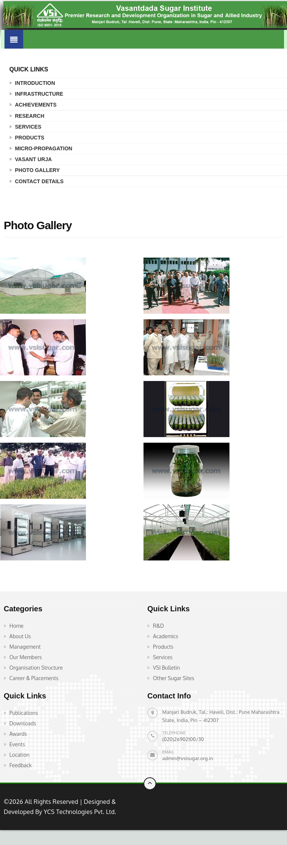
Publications (23, 713)
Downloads (22, 723)
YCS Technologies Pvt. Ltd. (79, 811)
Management (25, 646)
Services (28, 127)
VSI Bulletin (166, 667)
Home (16, 626)
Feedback (20, 765)
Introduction (35, 83)
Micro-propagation (43, 148)
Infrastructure (39, 94)
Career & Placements (33, 678)
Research (29, 116)
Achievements (35, 105)
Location (19, 755)
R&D (158, 626)
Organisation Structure (36, 667)
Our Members (25, 657)
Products (29, 138)
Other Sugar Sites (173, 678)
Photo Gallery (37, 170)
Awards (18, 734)
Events (17, 744)
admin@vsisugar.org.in (187, 758)
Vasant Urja (33, 159)
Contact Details (39, 181)
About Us (20, 636)
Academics (165, 636)
